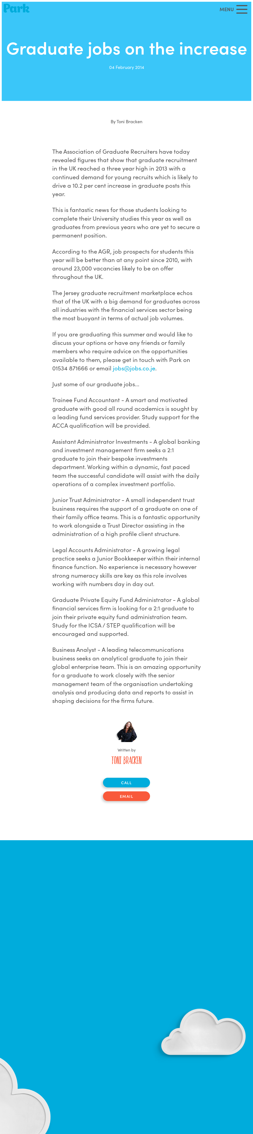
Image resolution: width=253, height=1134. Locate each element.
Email (126, 796)
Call (126, 782)
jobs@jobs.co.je (134, 368)
